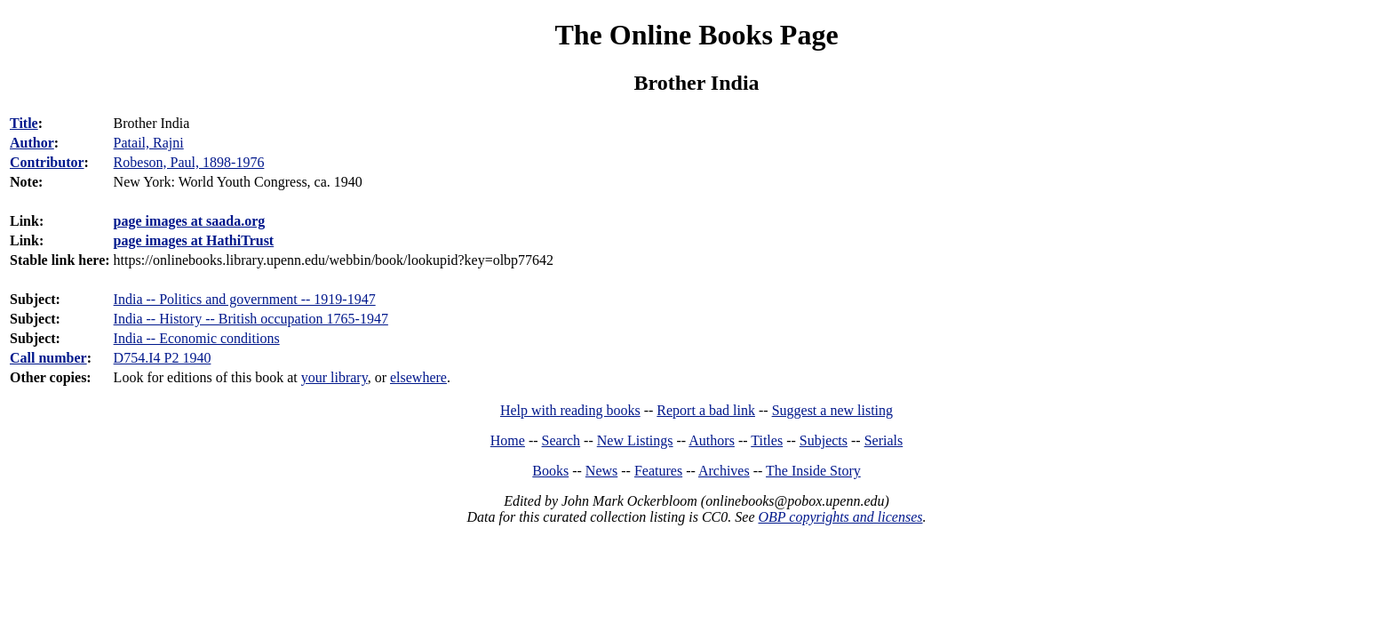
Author (32, 142)
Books (550, 470)
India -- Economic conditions (197, 338)
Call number (48, 357)
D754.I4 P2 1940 (162, 357)
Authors (712, 440)
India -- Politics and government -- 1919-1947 (245, 299)
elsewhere (418, 377)
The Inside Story (813, 470)
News (601, 470)
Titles (767, 440)
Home (507, 440)
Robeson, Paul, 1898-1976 (189, 162)
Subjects (824, 440)
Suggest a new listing (832, 410)
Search (561, 440)
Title (24, 123)
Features (658, 470)
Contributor (47, 162)
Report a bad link (706, 410)
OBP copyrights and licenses (840, 516)
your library (334, 377)
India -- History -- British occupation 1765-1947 (251, 318)
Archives (724, 470)
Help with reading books (570, 410)
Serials (883, 440)
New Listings (635, 440)
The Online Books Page (696, 35)
